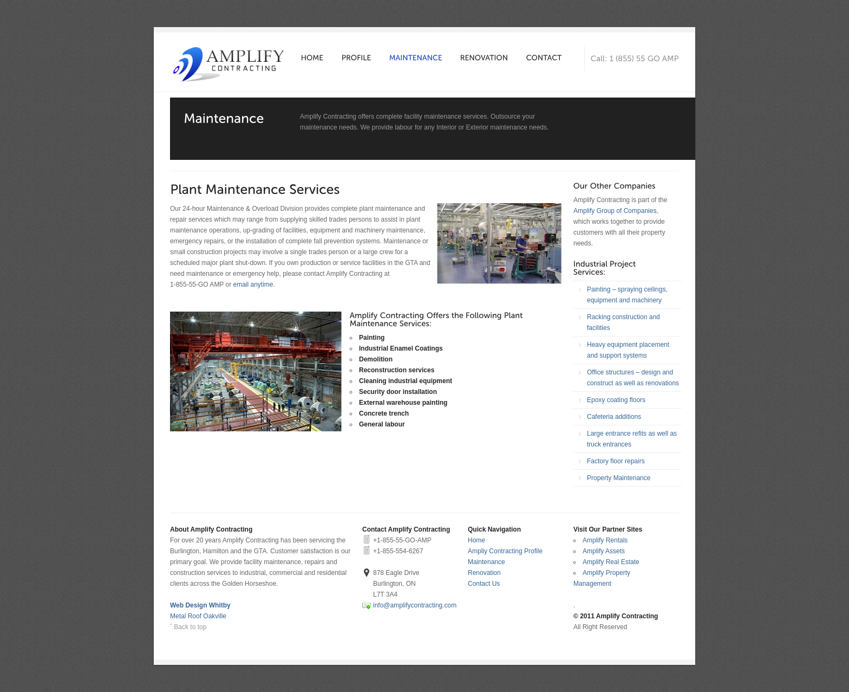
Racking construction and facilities (623, 322)
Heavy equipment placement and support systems (628, 350)
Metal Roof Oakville (198, 616)
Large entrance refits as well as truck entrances (632, 439)
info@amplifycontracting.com (414, 605)
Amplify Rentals (605, 540)
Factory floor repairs (616, 461)
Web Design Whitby (200, 605)
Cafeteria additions (614, 417)
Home (476, 540)
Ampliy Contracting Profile (505, 551)
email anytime (253, 284)
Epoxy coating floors (616, 400)
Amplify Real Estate (611, 562)
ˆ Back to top (188, 627)
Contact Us (484, 583)
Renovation (484, 573)
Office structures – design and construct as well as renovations (633, 377)
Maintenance (486, 562)
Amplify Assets (604, 551)
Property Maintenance (618, 478)
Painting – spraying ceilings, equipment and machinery (627, 295)
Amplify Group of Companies (614, 211)
